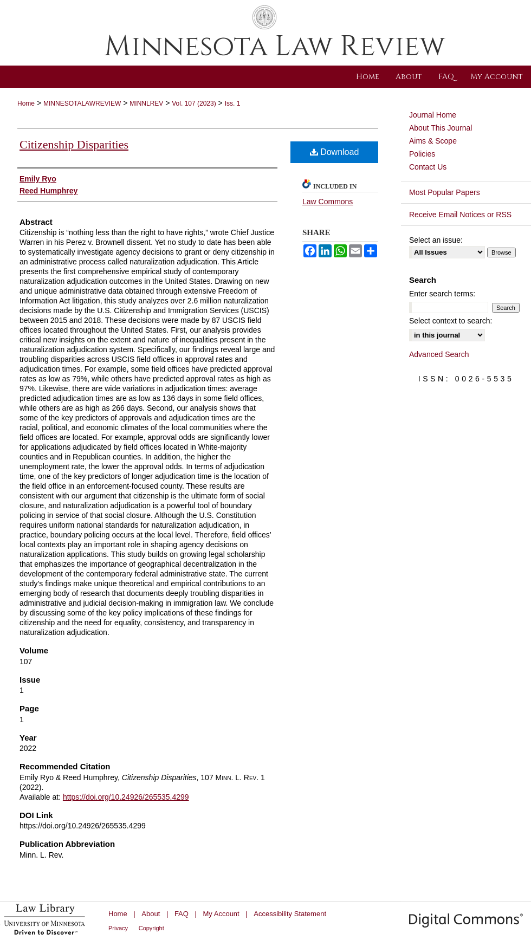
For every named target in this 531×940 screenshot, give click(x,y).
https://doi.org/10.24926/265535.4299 (126, 797)
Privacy (118, 928)
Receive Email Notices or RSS (460, 214)
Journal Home (432, 115)
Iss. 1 (233, 103)
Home (26, 103)
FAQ (181, 914)
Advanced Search (439, 354)
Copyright (151, 928)
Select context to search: (450, 320)
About (150, 914)
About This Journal (440, 128)
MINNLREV (146, 103)
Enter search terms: (442, 293)
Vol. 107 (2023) (194, 103)
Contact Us (427, 167)
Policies (422, 154)
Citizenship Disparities (74, 144)
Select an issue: (436, 240)
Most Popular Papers (444, 192)
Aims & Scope (433, 141)
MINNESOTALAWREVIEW (82, 103)
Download (334, 152)
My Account (221, 914)
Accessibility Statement (290, 914)
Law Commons (327, 201)
